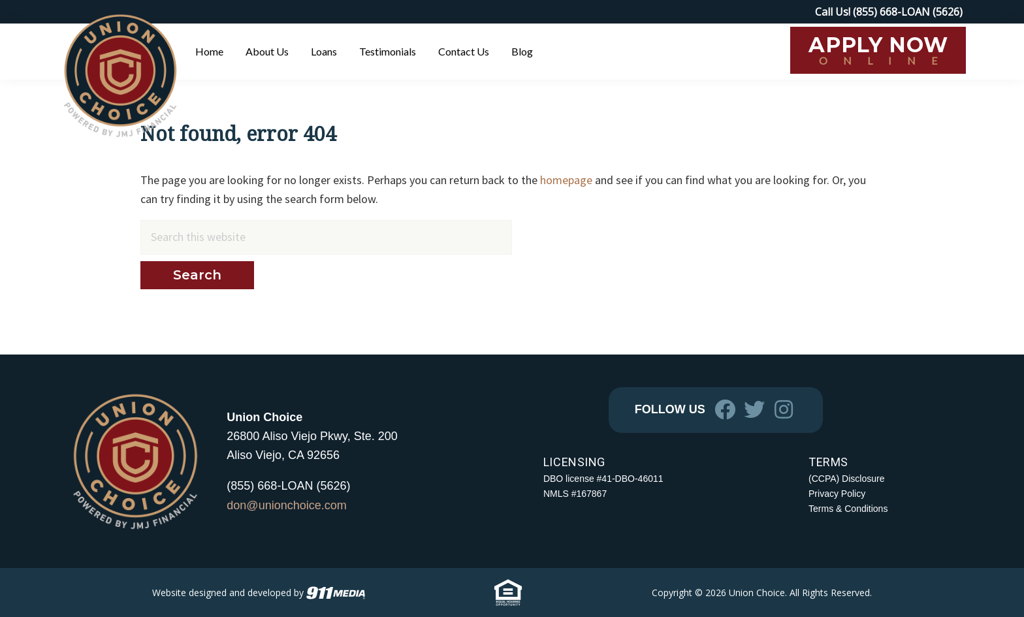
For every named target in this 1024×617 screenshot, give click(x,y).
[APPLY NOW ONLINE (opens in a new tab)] (878, 50)
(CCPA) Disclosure (846, 478)
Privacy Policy (836, 493)
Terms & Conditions (848, 508)
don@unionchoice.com (286, 505)
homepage (566, 179)
